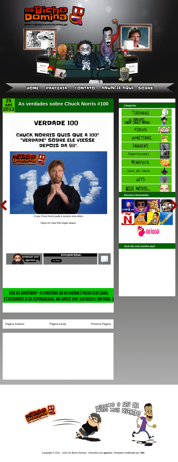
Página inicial (57, 324)
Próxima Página (101, 324)
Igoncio (108, 452)
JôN (142, 452)
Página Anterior (15, 324)
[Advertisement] (26, 355)
